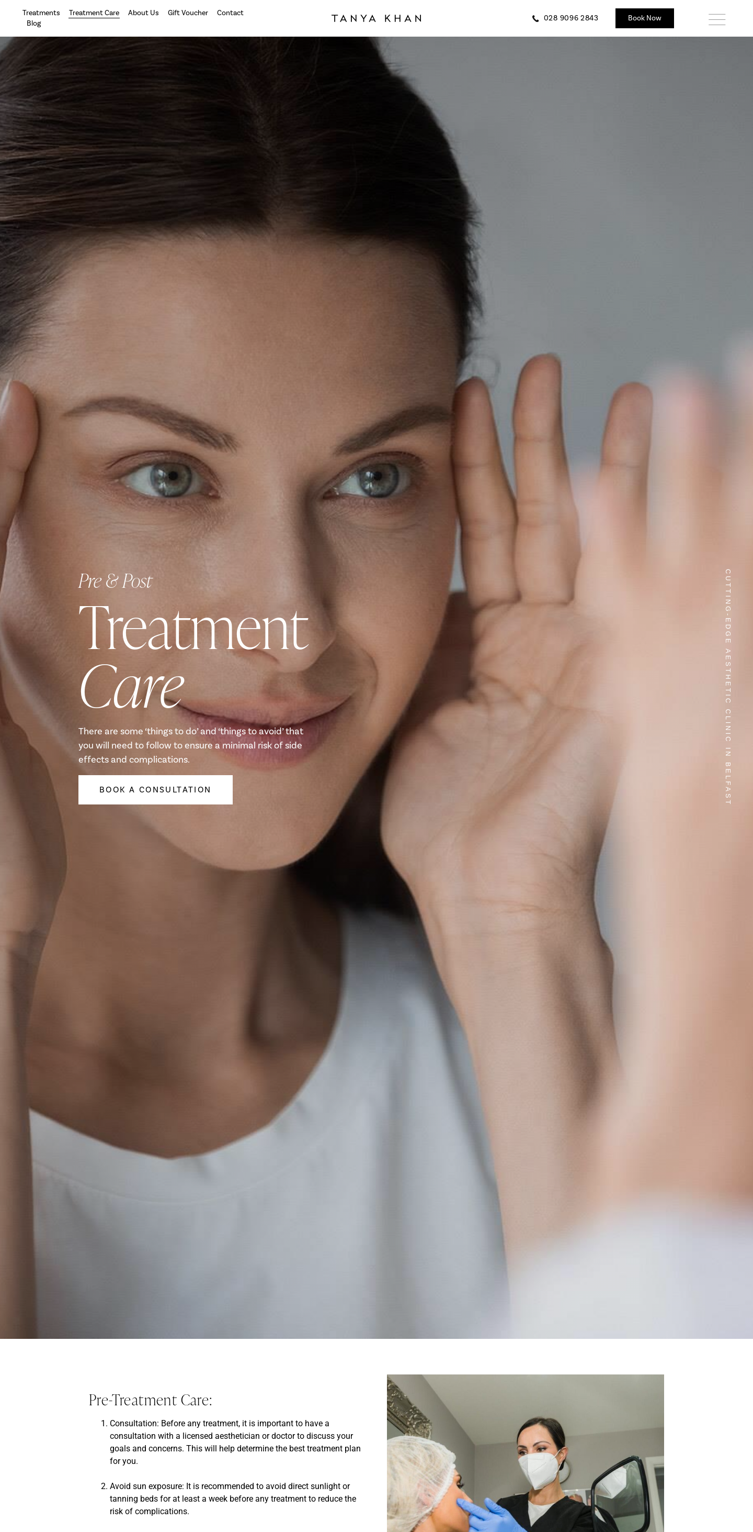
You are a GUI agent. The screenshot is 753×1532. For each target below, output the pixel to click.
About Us (143, 13)
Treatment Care (94, 13)
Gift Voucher (188, 13)
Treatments (41, 13)
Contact (230, 13)
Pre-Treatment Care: (151, 1399)
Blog (34, 23)
